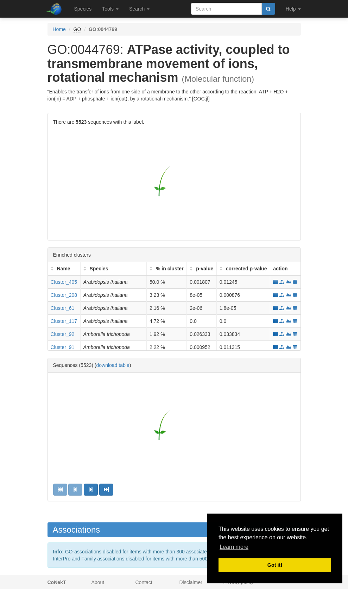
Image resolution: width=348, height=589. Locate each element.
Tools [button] (110, 9)
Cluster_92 (63, 334)
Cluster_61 (63, 308)
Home (59, 29)
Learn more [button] (234, 547)
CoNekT (57, 582)
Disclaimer (190, 582)
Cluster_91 (63, 347)
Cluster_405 (64, 282)
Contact (143, 582)
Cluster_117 (64, 321)
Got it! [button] (274, 565)
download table (112, 365)
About (98, 582)
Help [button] (293, 9)
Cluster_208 (64, 295)
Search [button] (139, 9)
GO (77, 29)
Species (83, 9)
